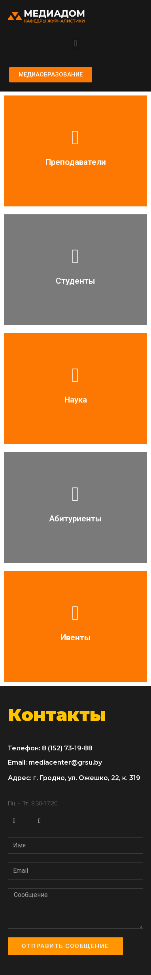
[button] (75, 43)
